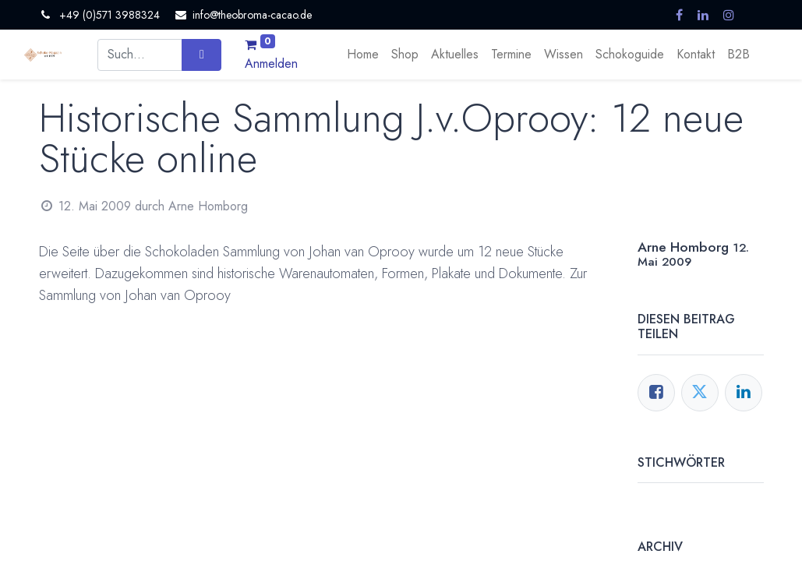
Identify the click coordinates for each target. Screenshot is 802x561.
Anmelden (271, 63)
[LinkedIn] (743, 392)
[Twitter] (700, 392)
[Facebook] (656, 392)
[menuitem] (363, 54)
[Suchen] (201, 54)
